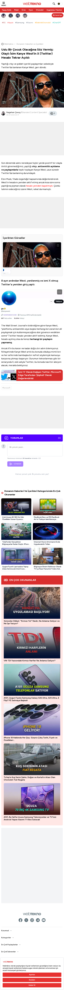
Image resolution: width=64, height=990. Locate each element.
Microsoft (6, 388)
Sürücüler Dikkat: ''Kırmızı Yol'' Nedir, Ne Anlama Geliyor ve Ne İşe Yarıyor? (32, 622)
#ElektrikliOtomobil (43, 23)
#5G (3, 23)
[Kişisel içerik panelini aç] (57, 15)
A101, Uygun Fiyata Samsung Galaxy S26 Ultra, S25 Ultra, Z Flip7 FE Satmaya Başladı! (31, 699)
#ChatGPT (57, 23)
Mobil (16, 10)
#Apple (10, 23)
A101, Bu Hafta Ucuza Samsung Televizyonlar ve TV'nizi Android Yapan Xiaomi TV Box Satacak (30, 820)
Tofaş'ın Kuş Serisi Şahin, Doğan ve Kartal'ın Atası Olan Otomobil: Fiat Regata (29, 779)
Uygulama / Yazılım (54, 10)
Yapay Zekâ (6, 10)
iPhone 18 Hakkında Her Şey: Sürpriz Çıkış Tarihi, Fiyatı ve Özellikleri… (30, 738)
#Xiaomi (29, 23)
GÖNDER (15, 464)
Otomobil (40, 10)
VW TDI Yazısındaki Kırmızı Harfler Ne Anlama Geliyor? (29, 660)
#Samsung (19, 23)
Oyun (31, 10)
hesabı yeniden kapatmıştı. (40, 185)
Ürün (24, 10)
